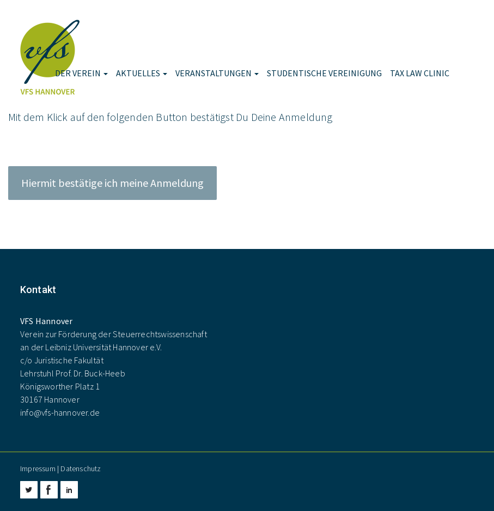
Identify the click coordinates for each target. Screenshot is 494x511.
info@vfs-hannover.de (60, 412)
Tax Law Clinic (419, 73)
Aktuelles (141, 73)
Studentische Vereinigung (324, 73)
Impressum (38, 468)
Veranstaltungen (217, 73)
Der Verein (81, 73)
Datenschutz (80, 468)
